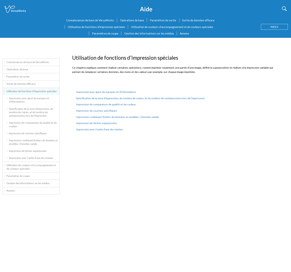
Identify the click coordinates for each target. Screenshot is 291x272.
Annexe (184, 33)
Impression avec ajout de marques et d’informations (29, 100)
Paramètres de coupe (105, 33)
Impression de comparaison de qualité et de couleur (33, 124)
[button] (4, 62)
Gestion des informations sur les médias (149, 33)
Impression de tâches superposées (28, 150)
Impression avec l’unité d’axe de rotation (31, 157)
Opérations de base (132, 20)
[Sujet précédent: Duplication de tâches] (273, 47)
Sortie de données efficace (198, 20)
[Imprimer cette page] (286, 47)
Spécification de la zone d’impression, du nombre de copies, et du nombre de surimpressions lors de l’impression (31, 112)
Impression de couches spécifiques (28, 133)
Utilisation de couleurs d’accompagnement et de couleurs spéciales (172, 27)
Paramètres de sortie (163, 20)
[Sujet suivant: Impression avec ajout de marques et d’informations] (280, 47)
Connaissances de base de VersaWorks (90, 20)
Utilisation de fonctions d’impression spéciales (96, 27)
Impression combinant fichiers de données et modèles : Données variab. (33, 142)
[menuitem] (88, 20)
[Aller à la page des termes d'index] (274, 27)
